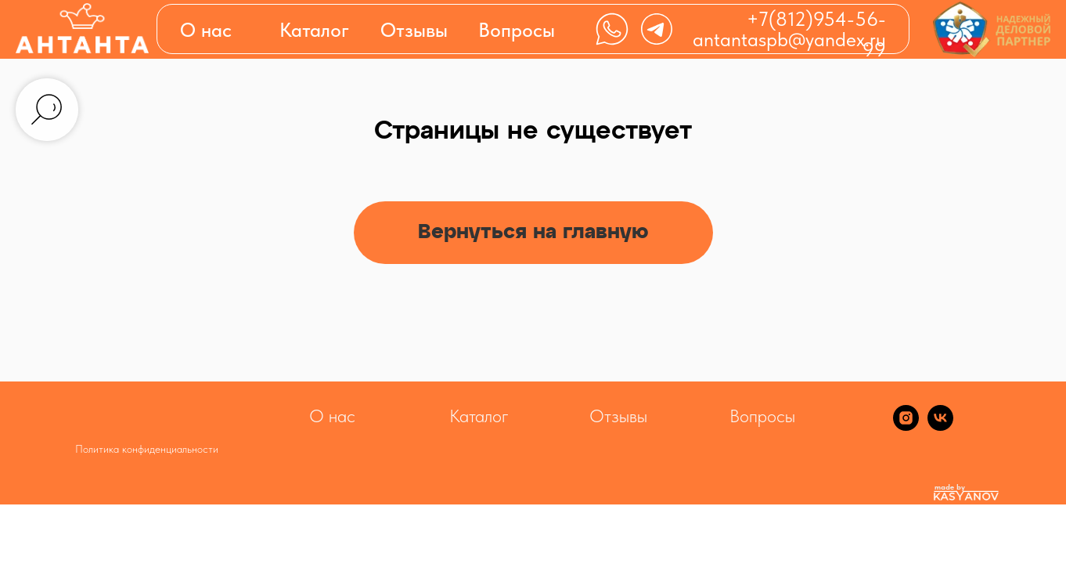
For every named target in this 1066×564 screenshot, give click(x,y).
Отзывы (414, 30)
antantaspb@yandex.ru (789, 39)
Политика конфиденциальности (146, 449)
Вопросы (516, 30)
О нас (206, 30)
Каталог (479, 416)
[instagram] (906, 426)
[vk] (940, 426)
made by (950, 486)
